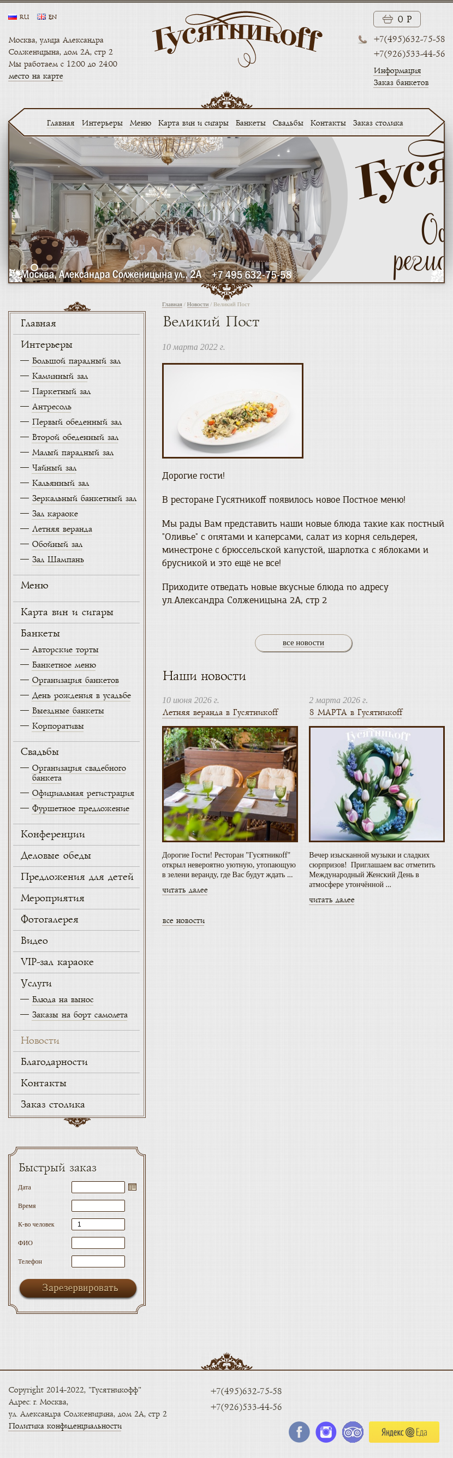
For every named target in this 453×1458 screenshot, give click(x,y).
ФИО (25, 1242)
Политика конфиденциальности (64, 1426)
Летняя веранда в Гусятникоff (219, 712)
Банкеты (250, 123)
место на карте (35, 76)
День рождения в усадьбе (81, 696)
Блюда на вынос (62, 1000)
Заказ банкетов (400, 82)
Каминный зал (59, 376)
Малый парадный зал (72, 453)
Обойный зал (57, 544)
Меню (140, 123)
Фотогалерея (49, 920)
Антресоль (51, 407)
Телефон (30, 1261)
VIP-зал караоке (56, 962)
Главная (60, 123)
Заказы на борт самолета (79, 1015)
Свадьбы (287, 123)
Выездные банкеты (68, 711)
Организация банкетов (75, 680)
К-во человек (36, 1224)
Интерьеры (101, 123)
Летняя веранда (62, 529)
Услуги (35, 984)
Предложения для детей (76, 877)
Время (26, 1205)
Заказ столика (378, 123)
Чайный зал (54, 468)
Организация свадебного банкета (79, 773)
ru (24, 17)
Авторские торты (65, 650)
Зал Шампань (58, 560)
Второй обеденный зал (75, 437)
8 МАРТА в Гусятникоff (355, 712)
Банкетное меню (64, 665)
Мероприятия (52, 898)
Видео (33, 941)
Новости (39, 1041)
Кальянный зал (60, 483)
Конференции (52, 835)
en (52, 17)
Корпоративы (58, 726)
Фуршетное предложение (80, 809)
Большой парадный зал (76, 361)
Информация (397, 70)
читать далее (184, 890)
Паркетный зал (61, 391)
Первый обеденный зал (76, 422)
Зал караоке (55, 514)
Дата (24, 1187)
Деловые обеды (55, 856)
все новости (303, 642)
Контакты (327, 123)
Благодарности (53, 1062)
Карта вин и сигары (193, 123)
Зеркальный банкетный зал (84, 498)
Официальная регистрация (83, 793)
